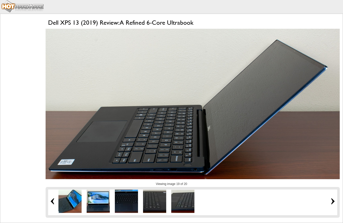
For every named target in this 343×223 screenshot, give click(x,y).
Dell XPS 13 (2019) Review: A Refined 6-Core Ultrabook (120, 22)
